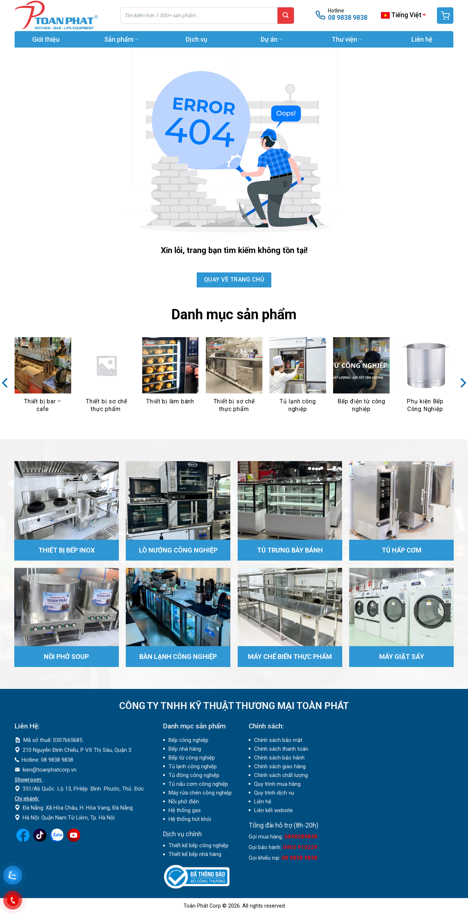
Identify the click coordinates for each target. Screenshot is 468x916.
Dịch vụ (196, 39)
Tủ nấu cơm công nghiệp (198, 784)
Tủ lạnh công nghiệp (193, 766)
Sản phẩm (121, 39)
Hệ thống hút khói (190, 819)
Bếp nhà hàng (185, 749)
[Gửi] (286, 15)
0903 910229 (300, 847)
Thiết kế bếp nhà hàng (195, 854)
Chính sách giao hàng (280, 766)
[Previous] (7, 383)
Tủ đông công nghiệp (194, 775)
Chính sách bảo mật (278, 740)
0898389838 (300, 836)
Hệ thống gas (185, 810)
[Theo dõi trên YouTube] (73, 840)
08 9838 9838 (347, 17)
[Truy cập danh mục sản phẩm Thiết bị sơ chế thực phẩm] (106, 379)
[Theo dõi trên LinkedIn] (56, 840)
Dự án (271, 39)
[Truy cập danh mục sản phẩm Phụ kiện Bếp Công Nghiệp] (425, 379)
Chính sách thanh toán (281, 749)
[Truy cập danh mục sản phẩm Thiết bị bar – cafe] (43, 379)
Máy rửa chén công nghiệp (200, 792)
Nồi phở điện (184, 801)
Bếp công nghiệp (188, 740)
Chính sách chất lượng (281, 775)
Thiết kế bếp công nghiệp (199, 845)
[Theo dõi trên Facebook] (23, 840)
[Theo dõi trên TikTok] (39, 840)
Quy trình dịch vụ (274, 792)
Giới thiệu (46, 39)
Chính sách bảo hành (279, 757)
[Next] (461, 383)
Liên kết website (273, 810)
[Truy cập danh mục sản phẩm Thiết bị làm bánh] (170, 379)
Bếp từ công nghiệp (192, 757)
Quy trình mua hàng (277, 784)
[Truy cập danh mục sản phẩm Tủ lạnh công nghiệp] (297, 379)
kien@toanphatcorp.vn (49, 769)
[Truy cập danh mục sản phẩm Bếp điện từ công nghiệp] (361, 379)
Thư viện (347, 39)
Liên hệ (422, 39)
